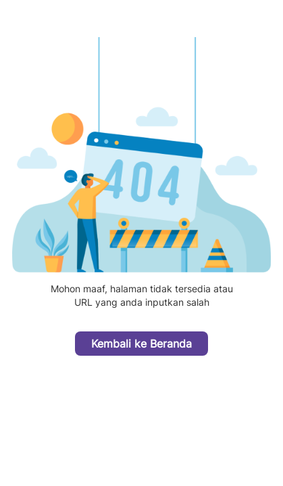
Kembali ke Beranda (141, 343)
